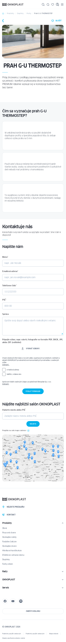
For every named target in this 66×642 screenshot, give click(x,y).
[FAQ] (57, 4)
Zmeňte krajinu (33, 611)
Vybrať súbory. (33, 349)
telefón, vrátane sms (14, 374)
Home (3, 13)
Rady (4, 571)
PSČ (4, 300)
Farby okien (7, 564)
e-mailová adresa (13, 370)
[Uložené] (52, 4)
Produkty (10, 13)
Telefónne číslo (9, 285)
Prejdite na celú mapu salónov (15, 430)
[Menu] (62, 4)
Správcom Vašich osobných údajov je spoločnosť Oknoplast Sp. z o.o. (33, 383)
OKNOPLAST (8, 579)
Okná (4, 528)
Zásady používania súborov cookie (13, 638)
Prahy (29, 13)
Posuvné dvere (9, 532)
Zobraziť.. (5, 384)
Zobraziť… (5, 365)
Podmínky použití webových (11, 634)
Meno (5, 257)
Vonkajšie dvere (9, 546)
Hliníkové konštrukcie (11, 550)
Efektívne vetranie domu (13, 555)
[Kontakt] (47, 4)
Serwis (5, 587)
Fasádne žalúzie (9, 541)
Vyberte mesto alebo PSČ (13, 410)
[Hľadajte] (43, 4)
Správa (5, 314)
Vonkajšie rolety (9, 537)
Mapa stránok (53, 634)
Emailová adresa (10, 271)
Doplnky (20, 13)
